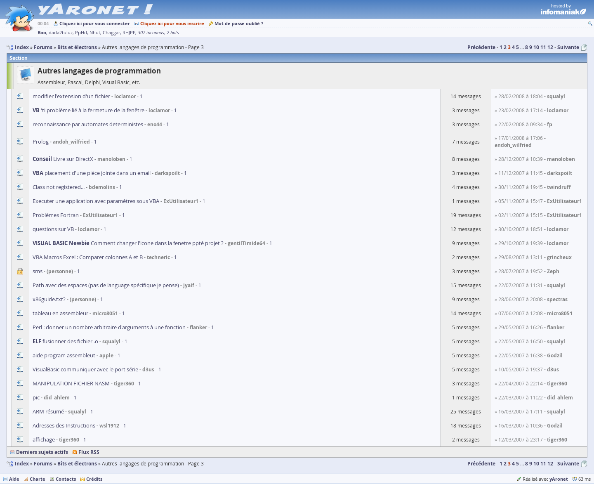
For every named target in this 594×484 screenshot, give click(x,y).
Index (22, 463)
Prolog (41, 141)
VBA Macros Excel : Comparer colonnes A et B (88, 257)
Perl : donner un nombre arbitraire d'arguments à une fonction (109, 327)
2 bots (173, 32)
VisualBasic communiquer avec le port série (85, 369)
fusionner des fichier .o (65, 341)
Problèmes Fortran (56, 215)
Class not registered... (59, 187)
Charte (37, 479)
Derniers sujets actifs (42, 452)
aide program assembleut (65, 355)
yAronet (558, 479)
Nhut (95, 32)
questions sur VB (53, 229)
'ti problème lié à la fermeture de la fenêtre (88, 110)
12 (550, 47)
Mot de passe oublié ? (238, 23)
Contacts (66, 479)
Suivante (568, 47)
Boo (42, 32)
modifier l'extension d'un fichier (71, 96)
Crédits (94, 479)
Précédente (481, 47)
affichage (44, 439)
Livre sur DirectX (63, 159)
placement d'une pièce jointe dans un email (92, 173)
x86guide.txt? (49, 299)
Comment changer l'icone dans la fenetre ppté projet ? (128, 243)
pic (36, 397)
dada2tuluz (61, 32)
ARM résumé (48, 411)
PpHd (81, 32)
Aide (14, 479)
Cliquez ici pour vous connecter (94, 23)
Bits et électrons (77, 463)
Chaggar (111, 32)
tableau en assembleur (61, 313)
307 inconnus (151, 32)
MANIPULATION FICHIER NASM (71, 383)
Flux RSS (88, 452)
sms (38, 271)
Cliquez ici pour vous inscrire (172, 23)
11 (543, 47)
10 (536, 47)
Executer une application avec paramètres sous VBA (96, 201)
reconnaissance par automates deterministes (88, 124)
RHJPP (129, 32)
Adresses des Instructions (64, 425)
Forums (43, 463)
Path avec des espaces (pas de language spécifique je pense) (106, 285)
